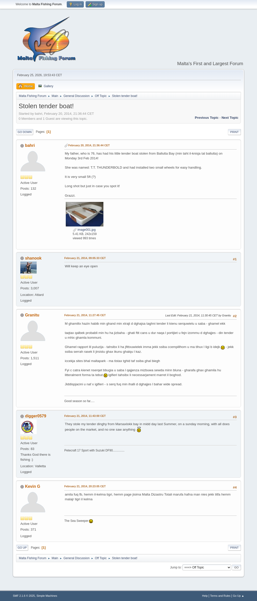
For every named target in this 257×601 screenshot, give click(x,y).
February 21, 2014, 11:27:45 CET (85, 315)
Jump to (175, 567)
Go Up (22, 547)
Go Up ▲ (238, 595)
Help (205, 595)
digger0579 (35, 416)
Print (234, 132)
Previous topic (207, 117)
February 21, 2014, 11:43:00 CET (85, 415)
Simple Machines (47, 595)
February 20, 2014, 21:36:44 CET (89, 145)
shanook (33, 258)
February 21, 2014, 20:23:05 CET (85, 486)
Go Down (25, 132)
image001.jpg (84, 229)
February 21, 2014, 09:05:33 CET (85, 258)
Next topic (230, 117)
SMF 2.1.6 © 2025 (24, 595)
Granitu (32, 315)
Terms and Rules (220, 595)
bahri (30, 145)
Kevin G (32, 486)
